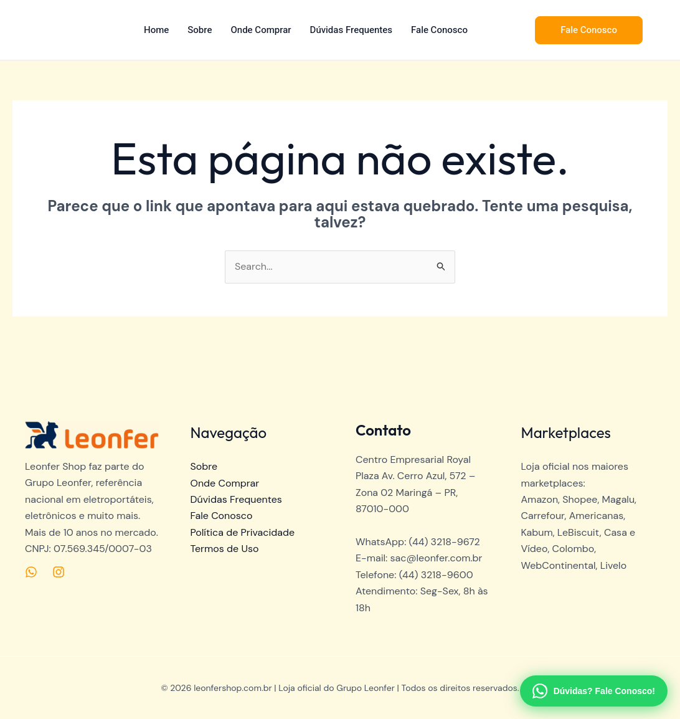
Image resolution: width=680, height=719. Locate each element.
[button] (589, 30)
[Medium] (31, 572)
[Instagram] (58, 572)
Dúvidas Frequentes (351, 30)
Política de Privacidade (243, 532)
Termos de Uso (225, 548)
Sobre (199, 30)
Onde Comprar (261, 30)
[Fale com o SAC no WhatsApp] (594, 691)
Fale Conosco (439, 30)
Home (156, 30)
